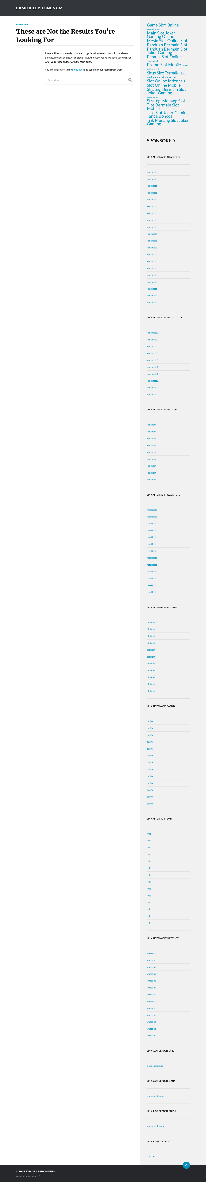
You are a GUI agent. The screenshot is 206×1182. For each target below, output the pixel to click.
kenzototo (152, 172)
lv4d (149, 833)
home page (78, 69)
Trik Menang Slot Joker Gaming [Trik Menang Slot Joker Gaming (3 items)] (168, 122)
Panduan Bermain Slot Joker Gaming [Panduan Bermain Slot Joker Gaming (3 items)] (167, 50)
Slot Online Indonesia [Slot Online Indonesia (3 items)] (166, 81)
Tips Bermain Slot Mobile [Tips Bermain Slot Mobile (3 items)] (163, 106)
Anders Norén (33, 1176)
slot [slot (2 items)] (182, 73)
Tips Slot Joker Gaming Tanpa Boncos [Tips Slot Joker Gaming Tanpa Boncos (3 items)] (168, 114)
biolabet (151, 622)
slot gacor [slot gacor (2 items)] (153, 77)
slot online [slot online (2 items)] (169, 77)
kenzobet (151, 424)
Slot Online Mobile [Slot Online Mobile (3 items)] (164, 85)
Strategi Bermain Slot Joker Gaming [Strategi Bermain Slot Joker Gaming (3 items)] (166, 91)
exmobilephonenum (39, 8)
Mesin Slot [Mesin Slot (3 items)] (156, 40)
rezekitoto (152, 509)
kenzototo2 (152, 332)
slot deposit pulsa (155, 1126)
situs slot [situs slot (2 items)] (153, 69)
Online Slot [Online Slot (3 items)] (177, 40)
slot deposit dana (155, 1095)
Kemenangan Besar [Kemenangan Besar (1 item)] (154, 29)
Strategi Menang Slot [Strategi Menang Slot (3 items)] (166, 100)
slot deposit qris (155, 1065)
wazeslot (151, 953)
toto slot (151, 1156)
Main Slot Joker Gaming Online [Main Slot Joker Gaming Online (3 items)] (161, 34)
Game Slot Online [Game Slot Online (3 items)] (163, 25)
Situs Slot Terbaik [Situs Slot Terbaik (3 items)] (162, 73)
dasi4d (150, 721)
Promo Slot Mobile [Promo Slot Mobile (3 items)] (164, 64)
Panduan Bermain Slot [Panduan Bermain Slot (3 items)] (167, 45)
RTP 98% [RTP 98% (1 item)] (185, 65)
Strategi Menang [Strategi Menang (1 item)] (153, 97)
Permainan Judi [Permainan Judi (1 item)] (152, 61)
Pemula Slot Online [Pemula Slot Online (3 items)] (164, 56)
